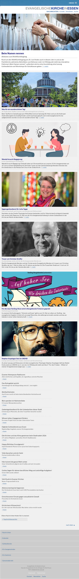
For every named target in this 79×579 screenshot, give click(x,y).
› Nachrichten (6, 532)
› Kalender (5, 538)
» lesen (4, 379)
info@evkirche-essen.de (37, 569)
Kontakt (62, 11)
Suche (76, 11)
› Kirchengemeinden (8, 549)
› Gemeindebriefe (7, 561)
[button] (73, 3)
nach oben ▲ (70, 525)
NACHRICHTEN (52, 11)
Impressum (31, 573)
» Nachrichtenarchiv (9, 519)
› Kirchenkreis (6, 555)
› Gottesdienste (7, 544)
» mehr (45, 66)
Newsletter (69, 11)
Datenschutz (41, 573)
